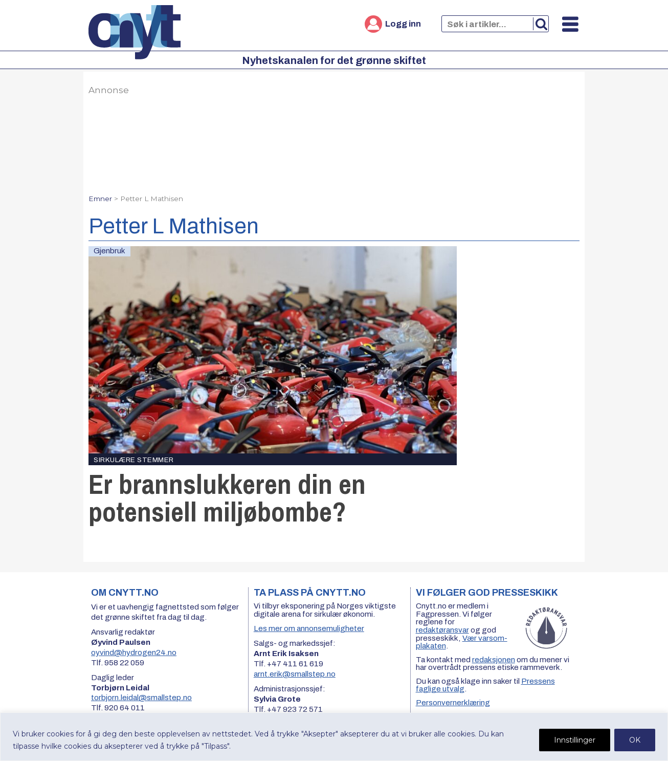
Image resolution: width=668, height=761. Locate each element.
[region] (334, 736)
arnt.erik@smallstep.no (295, 674)
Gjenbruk (109, 251)
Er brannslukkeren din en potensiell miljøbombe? (227, 497)
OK (634, 740)
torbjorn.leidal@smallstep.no (141, 697)
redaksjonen (493, 660)
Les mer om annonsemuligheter (309, 628)
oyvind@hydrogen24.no (133, 652)
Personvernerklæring (453, 703)
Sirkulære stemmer (134, 460)
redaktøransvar (442, 630)
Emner (100, 198)
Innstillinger (574, 740)
